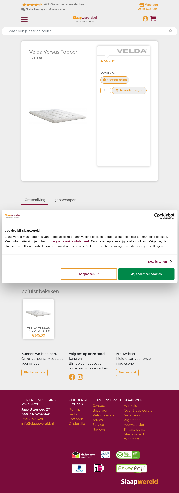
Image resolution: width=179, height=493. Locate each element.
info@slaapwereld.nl (37, 424)
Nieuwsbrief (127, 372)
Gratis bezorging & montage (43, 9)
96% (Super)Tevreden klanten (52, 4)
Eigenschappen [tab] (64, 200)
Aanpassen (89, 274)
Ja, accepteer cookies (146, 274)
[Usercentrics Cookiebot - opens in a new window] (157, 216)
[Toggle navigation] (24, 19)
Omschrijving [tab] (35, 200)
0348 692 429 (32, 419)
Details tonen (157, 261)
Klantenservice (34, 372)
